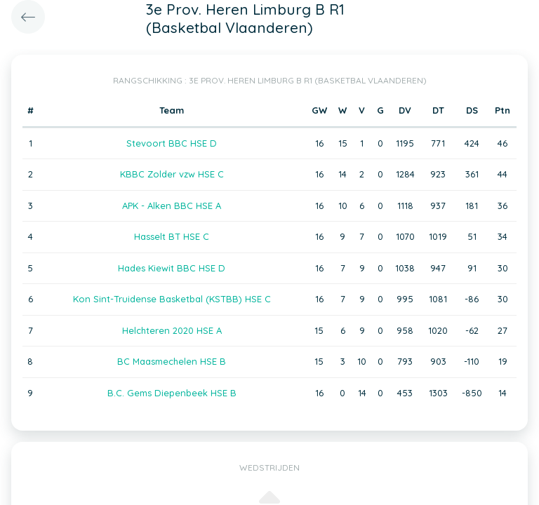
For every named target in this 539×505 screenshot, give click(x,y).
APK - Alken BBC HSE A (171, 205)
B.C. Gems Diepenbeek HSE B (172, 392)
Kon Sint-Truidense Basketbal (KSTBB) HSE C (172, 298)
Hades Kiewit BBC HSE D (171, 268)
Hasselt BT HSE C (171, 236)
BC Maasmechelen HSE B (171, 361)
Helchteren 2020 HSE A (172, 330)
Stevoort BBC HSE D (171, 143)
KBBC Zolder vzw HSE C (172, 174)
